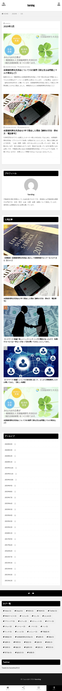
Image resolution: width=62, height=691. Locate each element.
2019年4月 (10, 515)
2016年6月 (10, 551)
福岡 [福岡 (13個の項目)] (29, 647)
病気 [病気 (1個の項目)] (49, 642)
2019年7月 (10, 497)
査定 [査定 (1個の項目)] (28, 642)
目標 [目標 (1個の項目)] (7, 647)
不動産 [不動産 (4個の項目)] (46, 632)
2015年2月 (10, 581)
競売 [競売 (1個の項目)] (40, 647)
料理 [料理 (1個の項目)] (18, 642)
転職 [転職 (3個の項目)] (31, 652)
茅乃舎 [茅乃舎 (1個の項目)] (8, 652)
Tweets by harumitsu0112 (11, 668)
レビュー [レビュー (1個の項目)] (33, 632)
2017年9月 (10, 539)
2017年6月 (10, 545)
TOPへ (54, 688)
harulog (31, 5)
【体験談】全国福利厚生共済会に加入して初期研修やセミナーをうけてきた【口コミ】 (30, 259)
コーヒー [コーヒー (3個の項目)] (21, 626)
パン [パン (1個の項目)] (45, 626)
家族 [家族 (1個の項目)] (51, 637)
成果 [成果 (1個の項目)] (7, 642)
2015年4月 (10, 569)
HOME (6, 13)
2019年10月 (11, 480)
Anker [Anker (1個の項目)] (8, 611)
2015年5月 (10, 563)
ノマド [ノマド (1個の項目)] (33, 626)
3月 (22, 14)
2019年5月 (10, 509)
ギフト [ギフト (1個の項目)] (50, 621)
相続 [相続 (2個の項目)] (18, 647)
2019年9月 (10, 486)
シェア (23, 688)
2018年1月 (10, 533)
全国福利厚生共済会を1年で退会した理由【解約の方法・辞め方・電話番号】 (30, 132)
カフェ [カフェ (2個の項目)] (23, 621)
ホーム (8, 688)
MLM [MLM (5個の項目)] (41, 611)
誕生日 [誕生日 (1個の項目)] (20, 652)
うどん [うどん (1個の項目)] (25, 616)
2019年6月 (10, 503)
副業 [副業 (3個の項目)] (40, 637)
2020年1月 (10, 462)
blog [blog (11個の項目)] (19, 611)
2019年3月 (10, 521)
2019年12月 (11, 468)
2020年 (14, 14)
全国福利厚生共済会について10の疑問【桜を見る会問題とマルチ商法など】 (30, 71)
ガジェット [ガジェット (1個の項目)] (37, 621)
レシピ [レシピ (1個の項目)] (20, 632)
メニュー (39, 688)
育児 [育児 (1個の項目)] (50, 647)
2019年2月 (10, 527)
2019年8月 (10, 491)
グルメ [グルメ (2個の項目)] (8, 626)
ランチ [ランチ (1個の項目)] (8, 632)
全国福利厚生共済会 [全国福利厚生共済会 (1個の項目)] (25, 637)
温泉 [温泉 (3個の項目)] (39, 642)
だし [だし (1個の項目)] (36, 616)
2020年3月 (10, 450)
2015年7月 (10, 557)
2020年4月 (10, 444)
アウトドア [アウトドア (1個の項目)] (10, 621)
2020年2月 (10, 456)
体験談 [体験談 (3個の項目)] (8, 637)
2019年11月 (11, 474)
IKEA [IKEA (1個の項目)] (30, 611)
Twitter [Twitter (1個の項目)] (53, 611)
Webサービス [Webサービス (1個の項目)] (10, 616)
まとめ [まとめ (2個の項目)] (47, 616)
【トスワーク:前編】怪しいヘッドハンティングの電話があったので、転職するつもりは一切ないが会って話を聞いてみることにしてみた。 (31, 340)
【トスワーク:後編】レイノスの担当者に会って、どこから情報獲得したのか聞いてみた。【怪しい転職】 (31, 381)
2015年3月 (10, 575)
